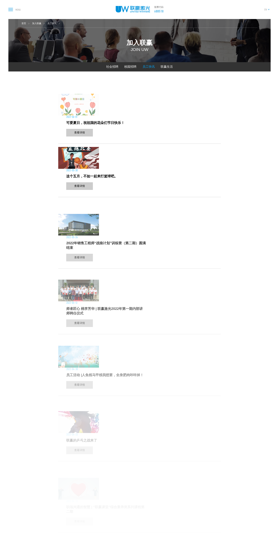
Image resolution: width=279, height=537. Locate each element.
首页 (24, 23)
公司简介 (161, 475)
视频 (180, 491)
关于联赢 (161, 469)
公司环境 (161, 512)
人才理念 (240, 475)
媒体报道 (183, 479)
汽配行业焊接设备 (121, 521)
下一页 (168, 371)
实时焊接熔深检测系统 (123, 525)
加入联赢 (36, 23)
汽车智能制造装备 (121, 483)
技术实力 (161, 487)
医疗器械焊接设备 (121, 504)
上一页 (111, 371)
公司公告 (201, 483)
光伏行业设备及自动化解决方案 (128, 533)
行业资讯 (183, 487)
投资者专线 (202, 487)
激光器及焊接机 (119, 475)
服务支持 (222, 469)
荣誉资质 (161, 500)
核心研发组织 (163, 483)
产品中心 (116, 469)
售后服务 (222, 475)
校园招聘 (130, 66)
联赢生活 (167, 66)
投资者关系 (202, 469)
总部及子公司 (163, 479)
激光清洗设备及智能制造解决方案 (129, 516)
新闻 (181, 469)
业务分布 (161, 495)
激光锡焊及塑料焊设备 (123, 508)
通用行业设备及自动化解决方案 (128, 529)
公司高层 (161, 508)
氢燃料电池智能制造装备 (124, 512)
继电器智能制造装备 (122, 500)
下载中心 (222, 483)
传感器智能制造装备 (122, 491)
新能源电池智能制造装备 (124, 479)
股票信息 (201, 475)
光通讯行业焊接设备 (122, 495)
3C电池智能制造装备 (122, 487)
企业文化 (161, 504)
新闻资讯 (183, 475)
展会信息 (183, 483)
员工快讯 (52, 23)
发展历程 (161, 491)
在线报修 (222, 479)
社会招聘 (112, 66)
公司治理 (201, 479)
